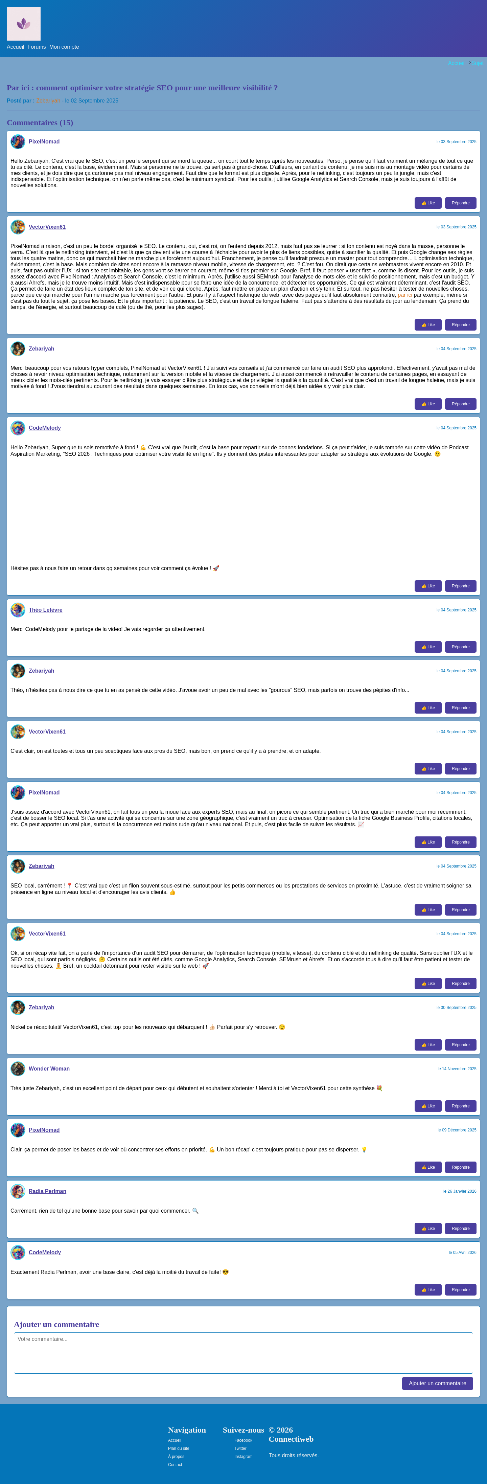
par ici (405, 295)
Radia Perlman (47, 1191)
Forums (37, 47)
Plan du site (178, 1448)
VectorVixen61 (47, 227)
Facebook (243, 1440)
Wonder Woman (49, 1069)
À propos (176, 1456)
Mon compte (64, 47)
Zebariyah (48, 101)
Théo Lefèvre (46, 610)
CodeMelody (45, 428)
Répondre (461, 203)
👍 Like (428, 203)
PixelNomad (44, 141)
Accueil (15, 47)
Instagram (243, 1456)
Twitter (240, 1448)
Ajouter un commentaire (437, 1383)
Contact (175, 1464)
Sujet (477, 63)
